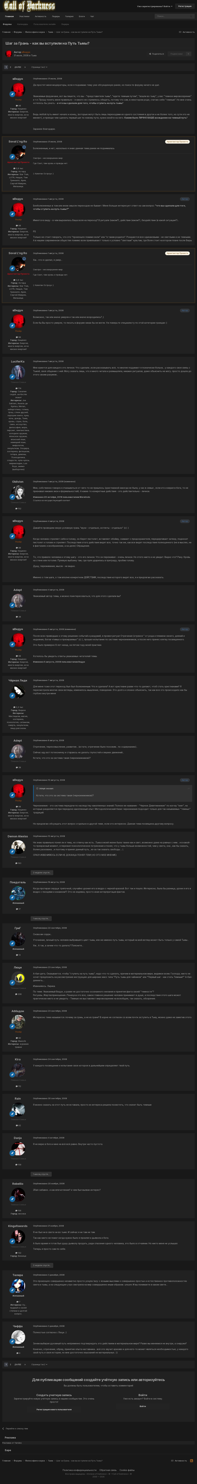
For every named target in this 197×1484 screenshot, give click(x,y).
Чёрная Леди (17, 680)
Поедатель (18, 882)
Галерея (69, 16)
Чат (92, 16)
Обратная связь (108, 1470)
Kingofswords (17, 1226)
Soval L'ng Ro (18, 141)
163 (18, 863)
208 (18, 994)
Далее (17, 67)
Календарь (22, 24)
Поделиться (156, 54)
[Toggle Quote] (37, 788)
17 (18, 909)
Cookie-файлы (127, 1470)
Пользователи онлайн (45, 24)
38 (18, 616)
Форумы (7, 24)
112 (18, 1086)
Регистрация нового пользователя (54, 1409)
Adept (18, 590)
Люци (18, 967)
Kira (18, 1059)
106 (18, 1210)
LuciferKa (17, 361)
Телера (17, 1275)
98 (18, 105)
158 (18, 1164)
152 (18, 508)
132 (18, 1253)
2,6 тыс (18, 168)
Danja (18, 1138)
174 (18, 388)
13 (18, 955)
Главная (9, 17)
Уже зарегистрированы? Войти (154, 6)
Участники (24, 16)
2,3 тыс (18, 707)
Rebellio (17, 1183)
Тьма (33, 55)
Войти (143, 1406)
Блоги (82, 16)
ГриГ (18, 928)
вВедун (18, 78)
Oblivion (17, 481)
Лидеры (65, 24)
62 (18, 1125)
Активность (40, 16)
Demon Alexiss (18, 836)
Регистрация (184, 6)
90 (18, 1038)
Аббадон (18, 1011)
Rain (18, 1098)
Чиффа (18, 1326)
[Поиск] (164, 16)
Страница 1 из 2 (39, 67)
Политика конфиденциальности (79, 1470)
